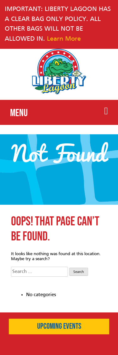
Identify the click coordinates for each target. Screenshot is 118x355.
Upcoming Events (59, 326)
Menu (59, 112)
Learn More (64, 39)
